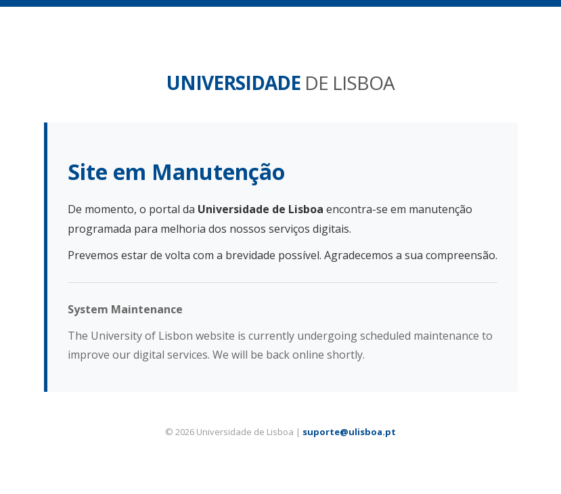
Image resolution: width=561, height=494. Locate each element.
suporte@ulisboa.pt (349, 432)
